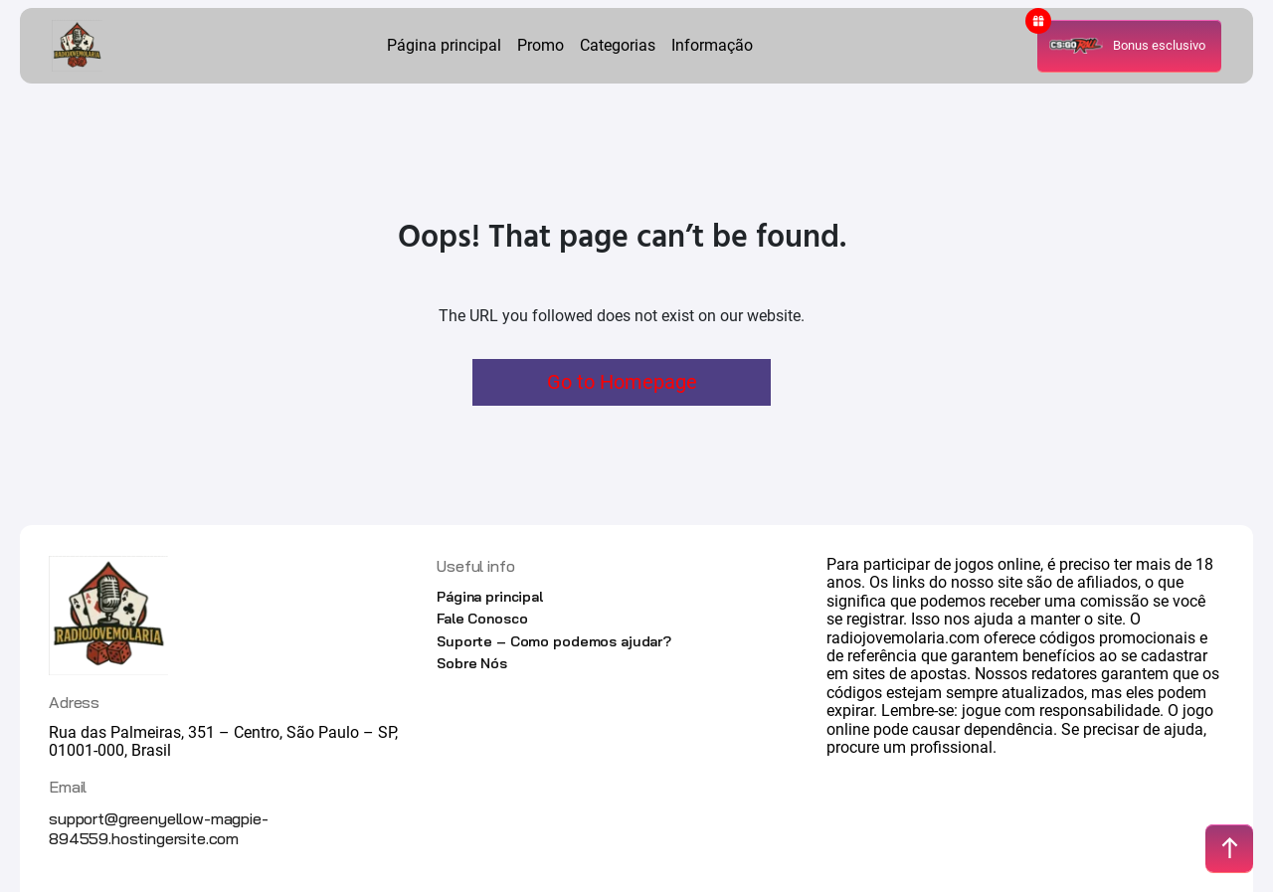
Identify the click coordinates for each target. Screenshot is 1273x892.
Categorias (617, 46)
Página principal (444, 46)
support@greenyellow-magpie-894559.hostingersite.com (159, 828)
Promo (540, 46)
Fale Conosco (482, 618)
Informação (712, 46)
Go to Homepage (622, 382)
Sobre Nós (472, 663)
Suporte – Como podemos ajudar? (554, 641)
